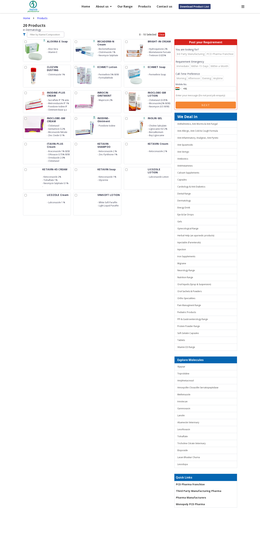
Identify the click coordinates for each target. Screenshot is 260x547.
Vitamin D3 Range (186, 347)
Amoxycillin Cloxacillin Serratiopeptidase (197, 387)
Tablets (181, 340)
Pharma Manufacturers (191, 497)
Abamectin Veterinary (188, 422)
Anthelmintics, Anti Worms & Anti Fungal (197, 123)
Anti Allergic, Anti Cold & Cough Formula (197, 130)
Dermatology (184, 200)
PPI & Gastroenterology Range (192, 319)
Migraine (181, 263)
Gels (179, 221)
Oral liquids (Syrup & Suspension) (194, 284)
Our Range (125, 6)
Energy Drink (183, 207)
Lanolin (181, 415)
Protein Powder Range (188, 326)
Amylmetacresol (185, 380)
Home (86, 6)
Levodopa (182, 464)
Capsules (182, 179)
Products (144, 6)
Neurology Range (186, 270)
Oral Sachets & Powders (189, 291)
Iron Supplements (186, 256)
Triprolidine (183, 373)
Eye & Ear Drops (185, 214)
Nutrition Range (185, 277)
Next (205, 105)
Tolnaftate (182, 436)
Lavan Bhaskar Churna (188, 457)
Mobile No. (181, 84)
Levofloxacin (183, 429)
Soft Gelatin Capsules (188, 333)
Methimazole (183, 394)
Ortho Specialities (186, 298)
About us (104, 6)
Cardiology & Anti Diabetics (191, 186)
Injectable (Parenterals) (189, 242)
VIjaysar (181, 366)
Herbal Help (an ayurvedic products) (195, 235)
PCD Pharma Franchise (190, 484)
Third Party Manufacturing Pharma (198, 491)
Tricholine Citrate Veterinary (191, 443)
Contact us (164, 6)
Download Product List (194, 6)
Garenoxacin (183, 408)
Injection (181, 249)
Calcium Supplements (188, 172)
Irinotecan (182, 401)
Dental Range (184, 193)
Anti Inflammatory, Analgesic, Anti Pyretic (197, 137)
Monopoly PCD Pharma (190, 504)
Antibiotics (182, 158)
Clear (162, 34)
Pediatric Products (186, 312)
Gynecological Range (187, 228)
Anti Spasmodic (185, 144)
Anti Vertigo (183, 151)
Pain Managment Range (189, 305)
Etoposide (182, 450)
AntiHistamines (185, 165)
